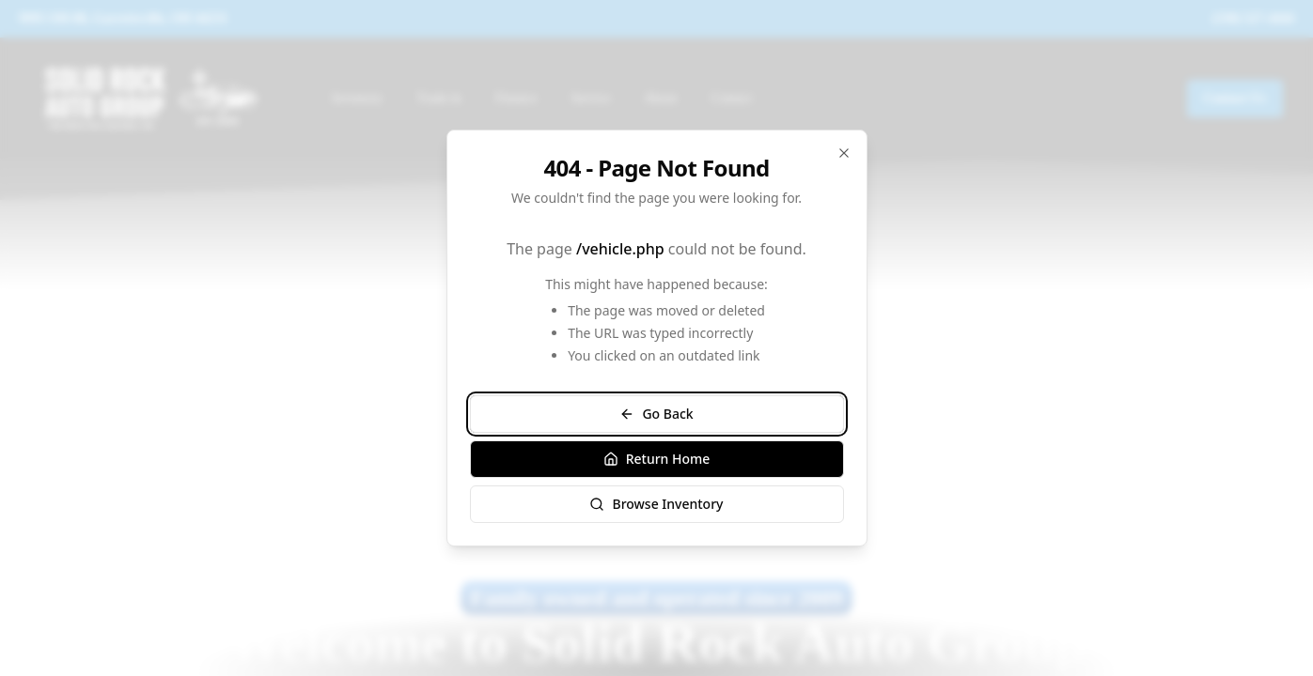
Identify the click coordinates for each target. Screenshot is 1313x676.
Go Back (656, 413)
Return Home (657, 459)
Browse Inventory (656, 504)
